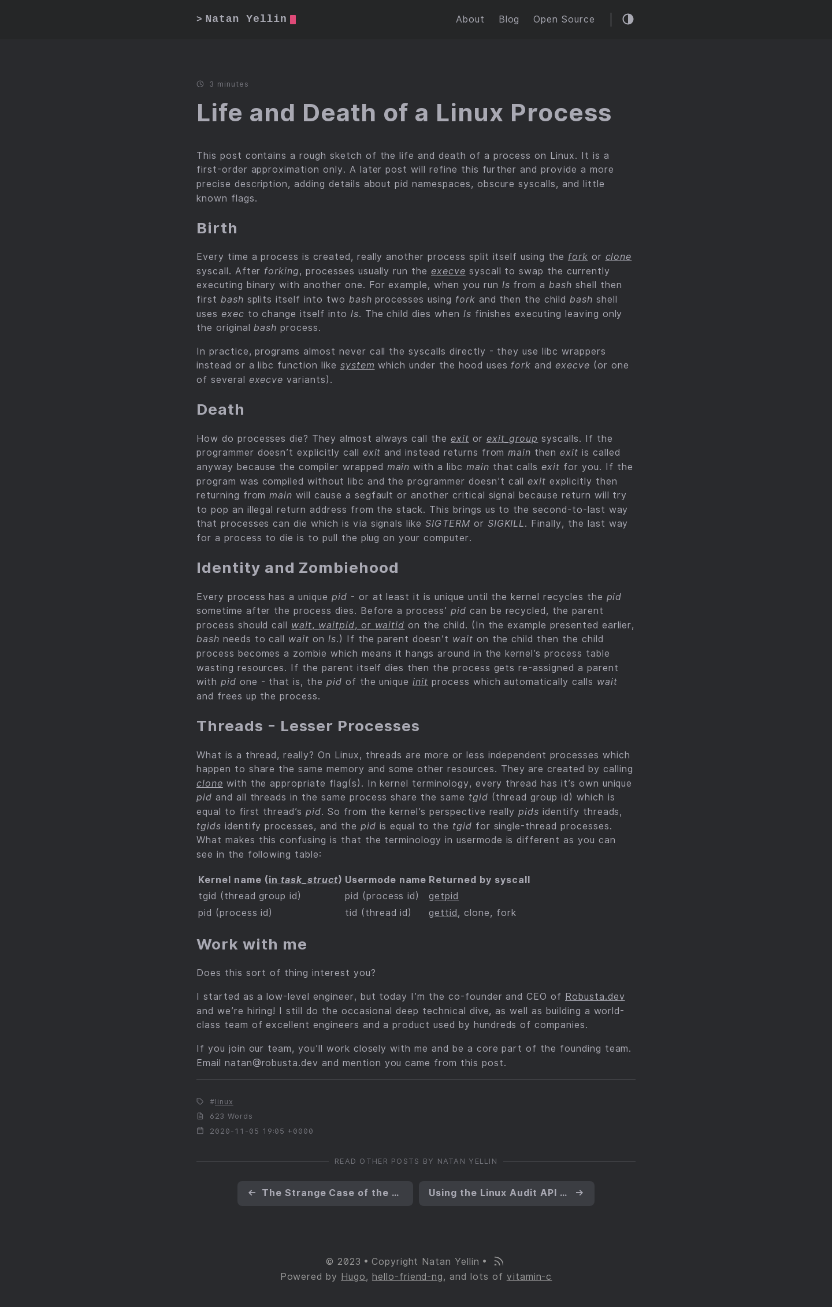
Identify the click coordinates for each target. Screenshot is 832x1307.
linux (224, 1101)
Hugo (353, 1276)
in (303, 879)
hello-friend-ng (407, 1276)
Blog (509, 19)
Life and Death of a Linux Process (404, 112)
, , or (347, 625)
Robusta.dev (595, 996)
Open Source (564, 19)
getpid (444, 896)
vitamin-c (529, 1276)
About (470, 19)
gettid (443, 912)
